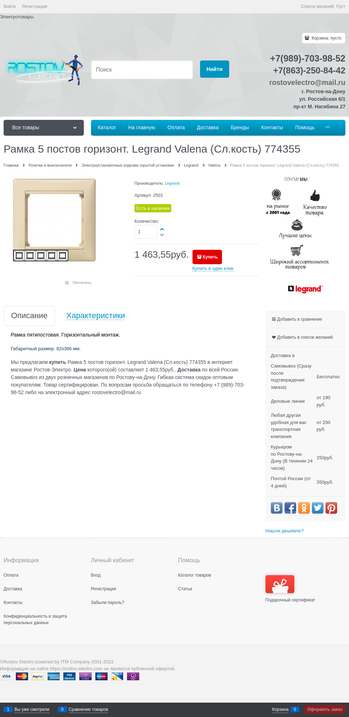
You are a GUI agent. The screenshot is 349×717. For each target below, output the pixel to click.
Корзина (280, 709)
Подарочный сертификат (291, 589)
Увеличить (81, 282)
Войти (10, 6)
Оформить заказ (325, 709)
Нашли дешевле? (285, 530)
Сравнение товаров (88, 709)
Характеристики (95, 316)
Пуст (340, 6)
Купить (210, 257)
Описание (29, 316)
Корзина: (326, 38)
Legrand (172, 183)
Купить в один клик (213, 268)
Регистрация (34, 6)
